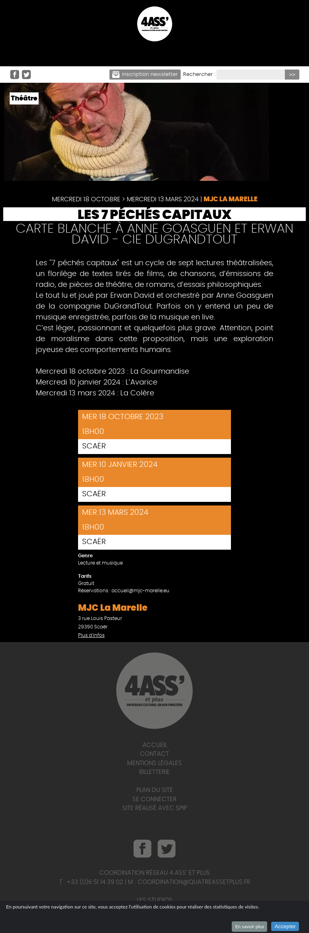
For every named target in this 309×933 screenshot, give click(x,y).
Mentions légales (154, 763)
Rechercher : (199, 74)
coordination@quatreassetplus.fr (194, 882)
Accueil (154, 745)
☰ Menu (154, 53)
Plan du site (154, 790)
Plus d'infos (91, 635)
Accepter (285, 926)
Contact (154, 754)
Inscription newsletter (145, 74)
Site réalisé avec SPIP (154, 808)
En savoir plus (249, 926)
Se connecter (154, 799)
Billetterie (154, 772)
